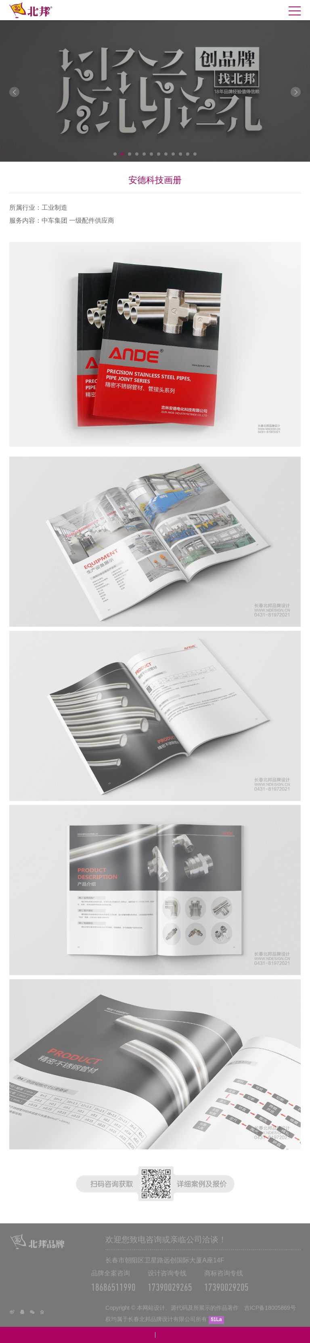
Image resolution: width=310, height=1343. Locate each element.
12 (195, 154)
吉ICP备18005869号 (270, 1315)
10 (180, 154)
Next (296, 92)
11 (187, 154)
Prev (14, 92)
